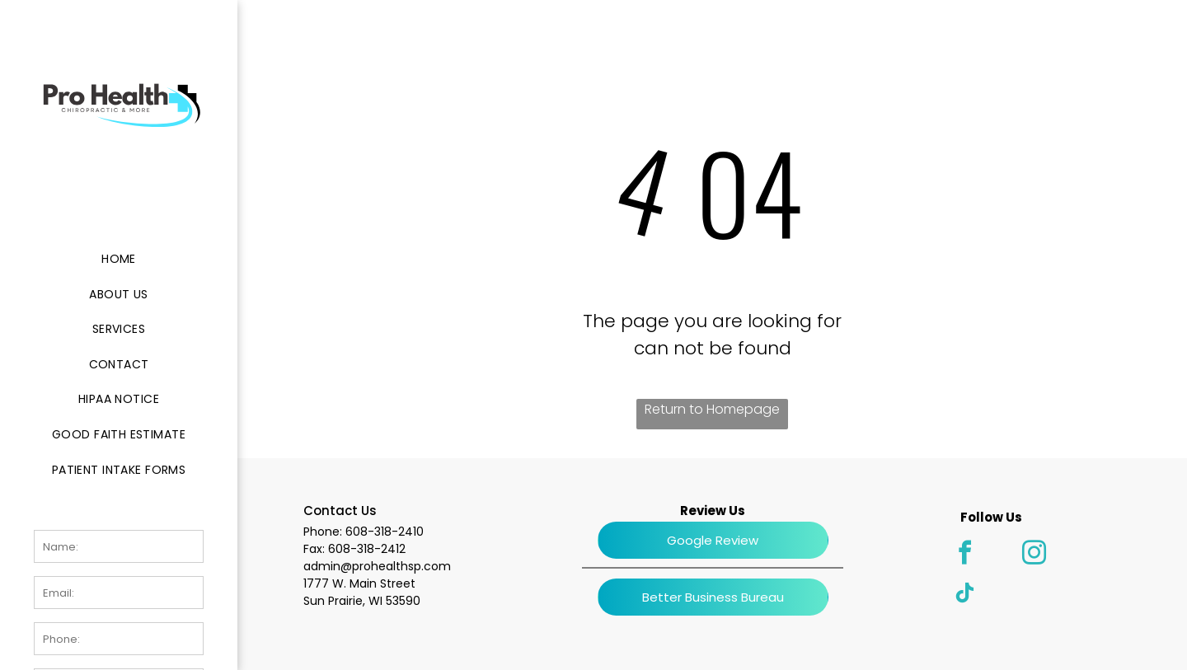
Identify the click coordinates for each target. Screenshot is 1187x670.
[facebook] (965, 555)
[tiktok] (965, 595)
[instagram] (1034, 555)
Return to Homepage (712, 409)
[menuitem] (118, 259)
